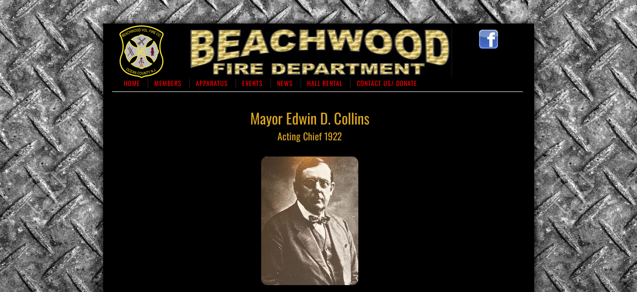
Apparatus (212, 83)
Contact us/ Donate (387, 83)
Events (252, 83)
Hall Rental (324, 83)
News (285, 83)
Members (168, 83)
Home (132, 83)
